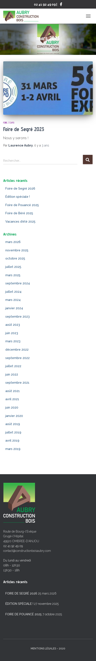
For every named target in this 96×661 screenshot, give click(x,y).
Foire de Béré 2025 (19, 213)
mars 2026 (13, 242)
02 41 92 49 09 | (45, 4)
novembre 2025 (16, 250)
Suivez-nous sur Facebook (61, 5)
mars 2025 (12, 275)
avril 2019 (12, 440)
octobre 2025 (15, 258)
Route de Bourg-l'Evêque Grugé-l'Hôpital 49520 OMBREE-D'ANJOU (21, 536)
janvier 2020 (14, 416)
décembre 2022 (17, 349)
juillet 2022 (13, 366)
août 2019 (12, 424)
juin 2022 (11, 374)
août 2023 (12, 324)
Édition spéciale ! (17, 196)
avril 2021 (12, 399)
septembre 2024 (17, 283)
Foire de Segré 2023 (23, 129)
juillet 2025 (13, 267)
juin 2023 (11, 333)
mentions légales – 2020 (48, 648)
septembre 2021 (17, 382)
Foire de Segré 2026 (20, 188)
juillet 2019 (13, 432)
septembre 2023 (17, 316)
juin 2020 (11, 407)
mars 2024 (13, 300)
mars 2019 (12, 449)
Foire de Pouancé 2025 (22, 205)
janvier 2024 (14, 308)
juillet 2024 (13, 291)
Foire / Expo (8, 122)
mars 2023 (12, 341)
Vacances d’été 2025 (20, 221)
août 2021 (12, 391)
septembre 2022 (17, 358)
